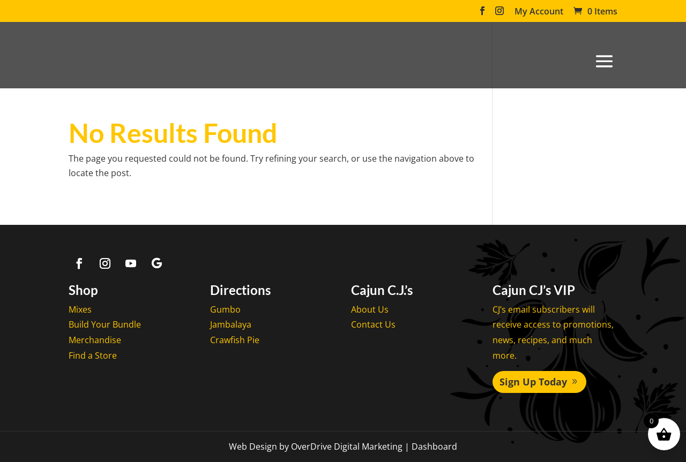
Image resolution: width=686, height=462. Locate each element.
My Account (538, 12)
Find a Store (93, 355)
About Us (370, 309)
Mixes (80, 309)
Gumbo (225, 309)
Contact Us (373, 324)
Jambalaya (230, 324)
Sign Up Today (533, 381)
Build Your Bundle (105, 324)
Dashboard (434, 446)
